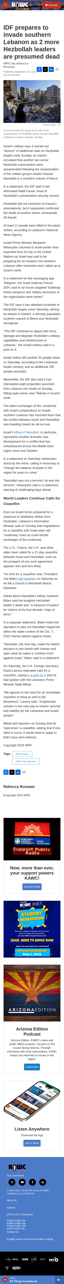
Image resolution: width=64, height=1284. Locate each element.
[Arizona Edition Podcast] (32, 993)
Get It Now (32, 1143)
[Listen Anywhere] (32, 1101)
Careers (11, 1207)
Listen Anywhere (32, 1129)
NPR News (22, 754)
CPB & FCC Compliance (20, 1214)
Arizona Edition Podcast (32, 1031)
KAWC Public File (16, 1220)
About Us (12, 1200)
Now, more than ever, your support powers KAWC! (32, 873)
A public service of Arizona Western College (30, 1239)
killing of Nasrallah (26, 432)
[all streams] (59, 1279)
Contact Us (13, 1232)
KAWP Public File (16, 1223)
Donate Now (32, 887)
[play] (5, 1279)
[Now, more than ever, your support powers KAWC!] (32, 839)
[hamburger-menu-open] (5, 5)
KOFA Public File (16, 1228)
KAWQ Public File (16, 1226)
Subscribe (32, 1067)
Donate (53, 5)
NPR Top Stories (26, 761)
